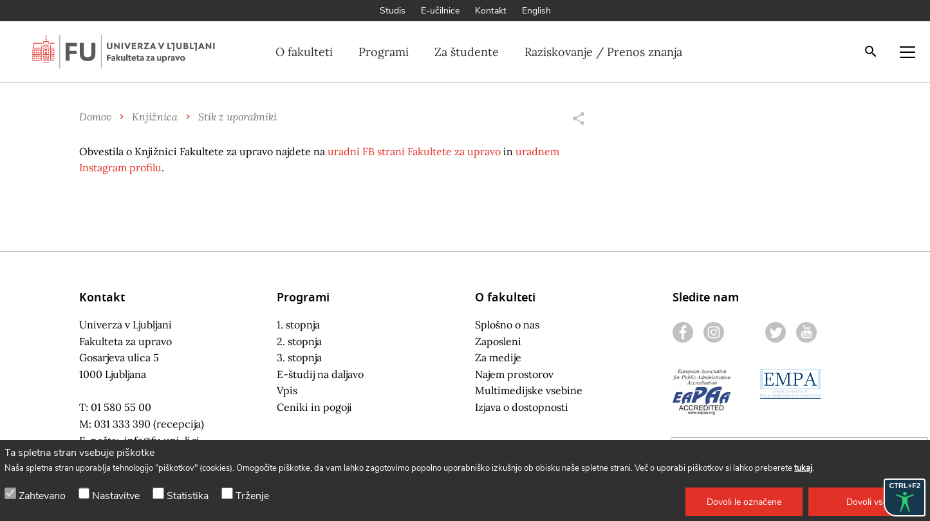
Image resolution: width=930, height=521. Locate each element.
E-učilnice (440, 11)
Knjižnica (155, 116)
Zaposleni (498, 341)
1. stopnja (298, 324)
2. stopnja (299, 341)
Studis (392, 11)
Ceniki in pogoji (314, 407)
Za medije (498, 357)
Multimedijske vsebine (528, 390)
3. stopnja (299, 357)
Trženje (252, 496)
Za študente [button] (466, 51)
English (536, 11)
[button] (744, 502)
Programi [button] (383, 51)
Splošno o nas (507, 324)
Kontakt (491, 11)
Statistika (188, 496)
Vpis (287, 390)
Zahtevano (42, 496)
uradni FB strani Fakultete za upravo (414, 151)
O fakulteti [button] (304, 51)
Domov (95, 116)
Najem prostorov (514, 374)
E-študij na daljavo (320, 374)
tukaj (803, 468)
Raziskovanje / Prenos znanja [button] (603, 51)
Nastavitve (116, 496)
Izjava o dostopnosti (521, 407)
